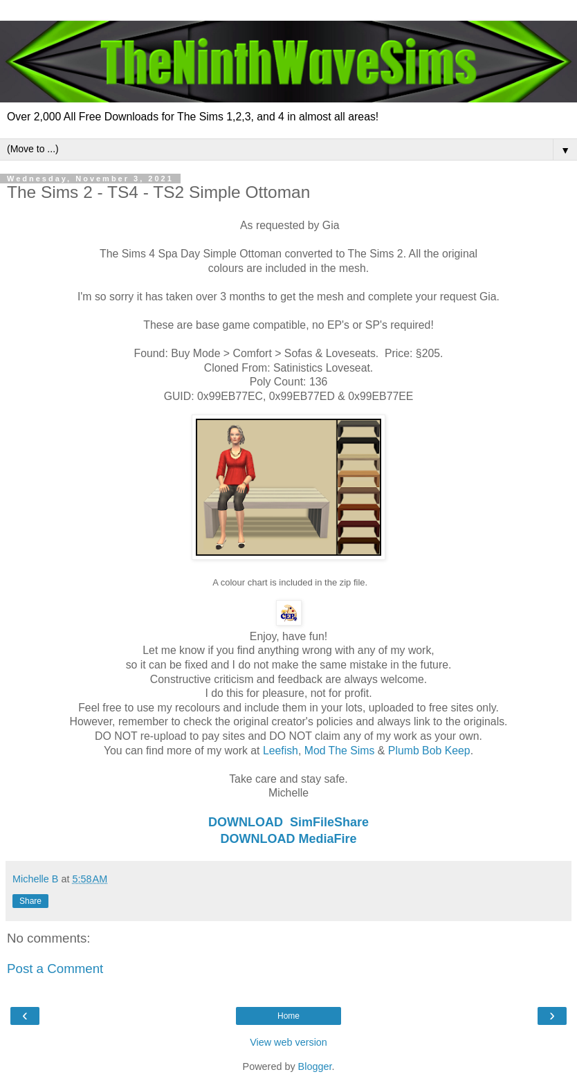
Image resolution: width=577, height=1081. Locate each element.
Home (288, 1016)
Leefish (280, 750)
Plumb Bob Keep (429, 750)
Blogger (315, 1066)
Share (30, 901)
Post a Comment (55, 968)
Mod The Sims (339, 750)
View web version (288, 1042)
